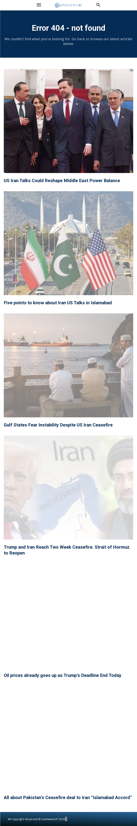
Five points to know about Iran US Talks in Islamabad (58, 302)
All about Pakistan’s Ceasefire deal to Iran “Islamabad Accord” (68, 797)
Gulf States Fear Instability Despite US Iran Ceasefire (58, 425)
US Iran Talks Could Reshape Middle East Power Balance (62, 180)
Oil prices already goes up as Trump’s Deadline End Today (62, 675)
